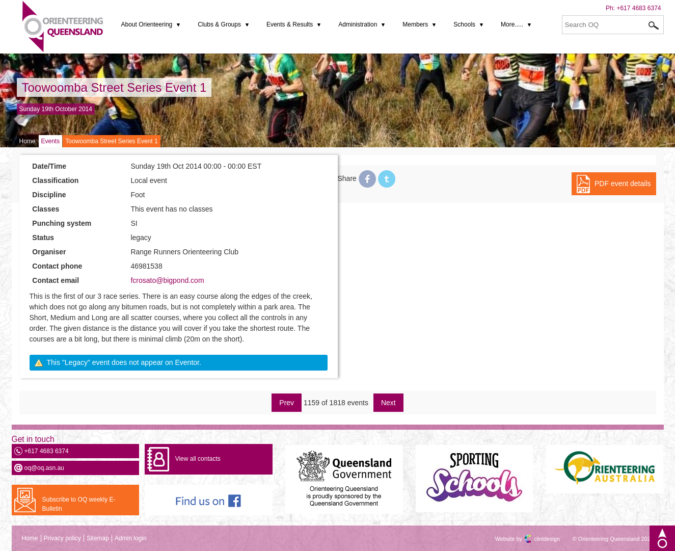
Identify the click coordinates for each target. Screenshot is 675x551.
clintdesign (538, 539)
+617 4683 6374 (638, 8)
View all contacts (198, 458)
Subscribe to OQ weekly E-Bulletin (79, 504)
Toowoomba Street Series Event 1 (114, 87)
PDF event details (623, 183)
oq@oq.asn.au (44, 467)
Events (50, 141)
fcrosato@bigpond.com (167, 280)
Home (27, 141)
